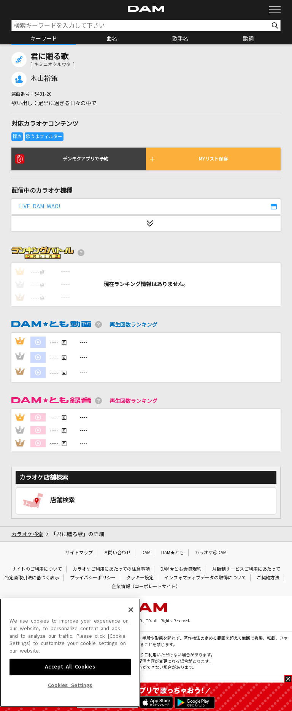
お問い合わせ (117, 553)
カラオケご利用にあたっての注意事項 (111, 569)
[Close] (130, 662)
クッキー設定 (140, 578)
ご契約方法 (268, 578)
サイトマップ (79, 553)
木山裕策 (44, 78)
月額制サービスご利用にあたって (246, 569)
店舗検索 (62, 500)
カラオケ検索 (27, 534)
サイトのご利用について (37, 569)
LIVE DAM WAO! (39, 206)
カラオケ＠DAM (211, 553)
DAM (146, 553)
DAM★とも (172, 553)
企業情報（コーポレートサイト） (146, 586)
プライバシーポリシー (93, 578)
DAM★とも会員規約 (181, 569)
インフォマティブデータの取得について (205, 578)
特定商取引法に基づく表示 (32, 578)
